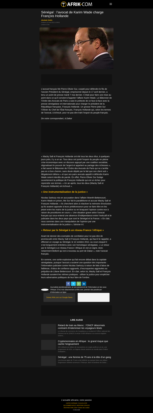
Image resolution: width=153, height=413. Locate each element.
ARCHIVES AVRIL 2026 (70, 407)
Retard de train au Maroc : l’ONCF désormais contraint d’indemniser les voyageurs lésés (81, 326)
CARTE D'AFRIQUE (71, 403)
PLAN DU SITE (82, 403)
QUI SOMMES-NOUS (69, 405)
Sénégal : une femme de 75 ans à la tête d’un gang (84, 357)
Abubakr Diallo (46, 20)
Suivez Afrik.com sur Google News (59, 297)
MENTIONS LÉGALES (83, 405)
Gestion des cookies (83, 407)
